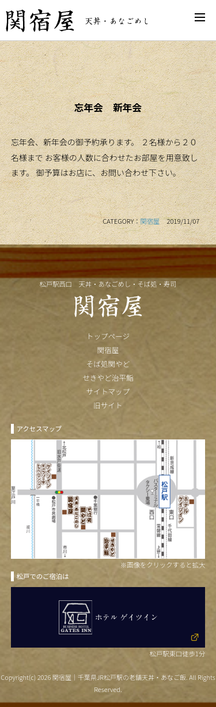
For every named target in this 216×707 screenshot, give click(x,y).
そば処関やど (108, 363)
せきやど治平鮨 (107, 377)
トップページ (108, 335)
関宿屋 (150, 220)
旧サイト (107, 405)
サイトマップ (108, 391)
